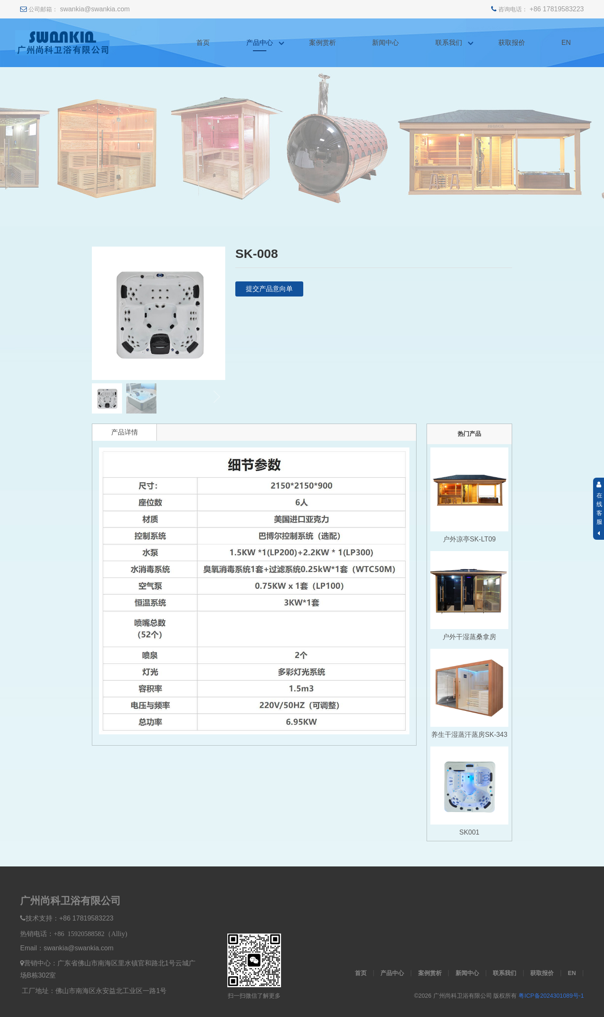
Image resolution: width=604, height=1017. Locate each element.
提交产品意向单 (269, 288)
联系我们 (448, 42)
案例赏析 (322, 42)
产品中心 (259, 42)
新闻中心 (385, 42)
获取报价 (511, 42)
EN (566, 42)
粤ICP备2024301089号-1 (551, 995)
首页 (203, 42)
